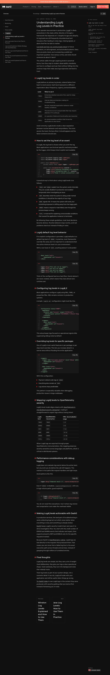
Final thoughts (92, 52)
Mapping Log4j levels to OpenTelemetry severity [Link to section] (55, 401)
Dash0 (39, 526)
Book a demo (83, 6)
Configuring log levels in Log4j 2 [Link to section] (52, 288)
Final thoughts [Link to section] (43, 557)
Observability (8, 30)
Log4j (68, 30)
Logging (8, 33)
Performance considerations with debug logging (96, 45)
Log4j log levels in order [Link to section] (48, 78)
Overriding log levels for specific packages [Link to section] (55, 341)
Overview (6, 13)
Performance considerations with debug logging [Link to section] (55, 459)
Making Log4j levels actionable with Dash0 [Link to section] (57, 513)
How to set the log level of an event (97, 26)
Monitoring (8, 23)
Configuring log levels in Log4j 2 (95, 34)
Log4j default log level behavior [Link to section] (51, 232)
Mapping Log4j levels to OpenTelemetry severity (95, 41)
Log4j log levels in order (95, 22)
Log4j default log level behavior (95, 30)
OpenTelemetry (9, 20)
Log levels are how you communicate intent (52, 47)
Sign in (92, 6)
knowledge (36, 13)
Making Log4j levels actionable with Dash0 (97, 49)
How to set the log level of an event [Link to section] (53, 140)
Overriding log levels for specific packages (97, 38)
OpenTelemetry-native (57, 540)
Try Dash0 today (42, 581)
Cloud (6, 26)
